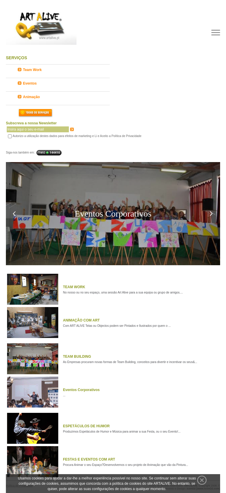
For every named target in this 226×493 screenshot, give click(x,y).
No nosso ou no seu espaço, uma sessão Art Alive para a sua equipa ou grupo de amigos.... (123, 292)
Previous (14, 214)
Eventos (27, 83)
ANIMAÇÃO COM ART (81, 320)
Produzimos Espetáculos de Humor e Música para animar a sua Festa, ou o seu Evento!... (122, 431)
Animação (29, 97)
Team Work (30, 70)
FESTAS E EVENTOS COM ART (89, 459)
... (64, 395)
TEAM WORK (74, 287)
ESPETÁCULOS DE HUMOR (86, 426)
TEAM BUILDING (77, 357)
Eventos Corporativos (81, 390)
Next (211, 214)
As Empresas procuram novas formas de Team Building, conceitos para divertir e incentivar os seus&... (130, 362)
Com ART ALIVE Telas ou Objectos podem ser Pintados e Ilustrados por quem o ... (117, 325)
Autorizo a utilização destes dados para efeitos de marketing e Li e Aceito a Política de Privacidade (77, 136)
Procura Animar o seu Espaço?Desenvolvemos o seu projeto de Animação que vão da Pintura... (125, 464)
